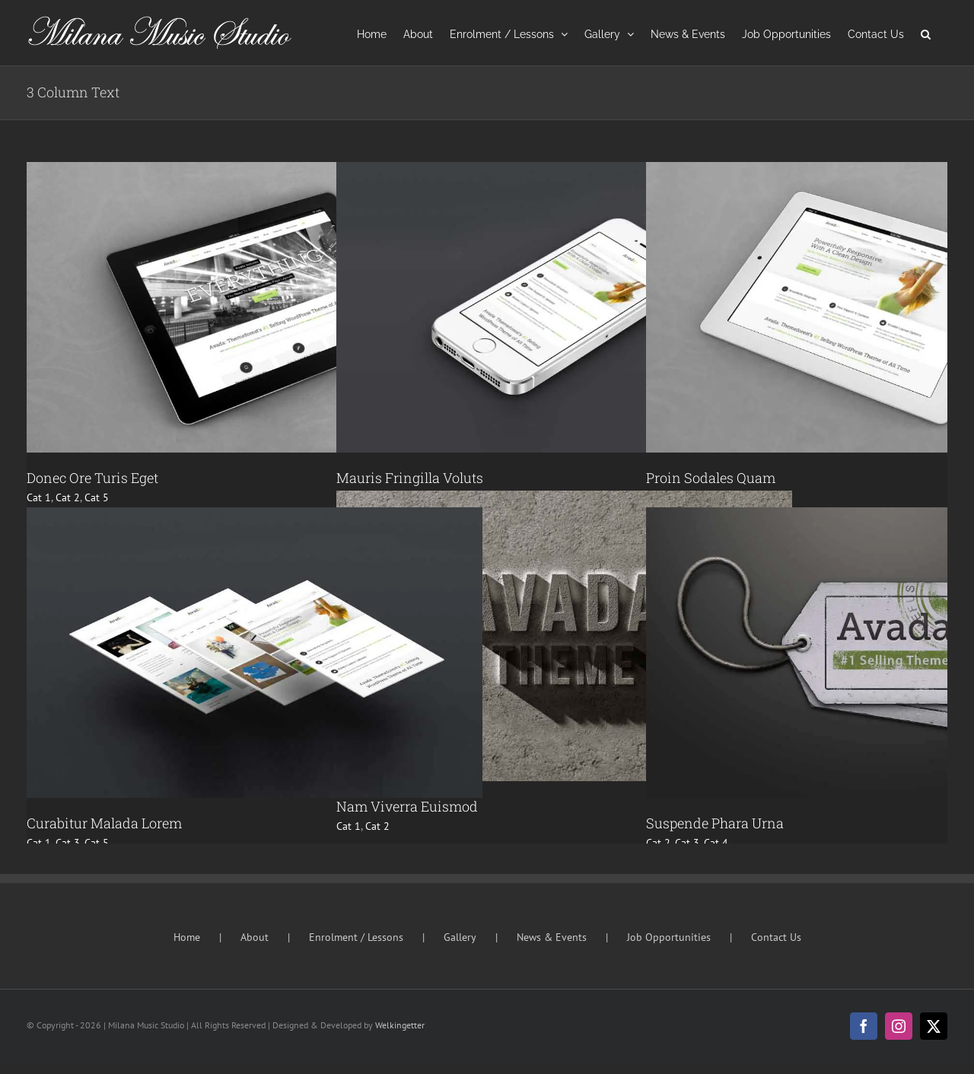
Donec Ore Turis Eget (92, 478)
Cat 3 (68, 843)
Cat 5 (96, 497)
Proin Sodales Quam (710, 478)
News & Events (552, 937)
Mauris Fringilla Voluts (409, 478)
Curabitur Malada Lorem (104, 823)
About (254, 937)
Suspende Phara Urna (715, 823)
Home (186, 937)
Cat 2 (68, 497)
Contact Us (776, 937)
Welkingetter (400, 1025)
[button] (926, 32)
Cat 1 (39, 497)
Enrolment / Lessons (356, 937)
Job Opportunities (669, 937)
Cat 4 (716, 843)
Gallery (460, 937)
